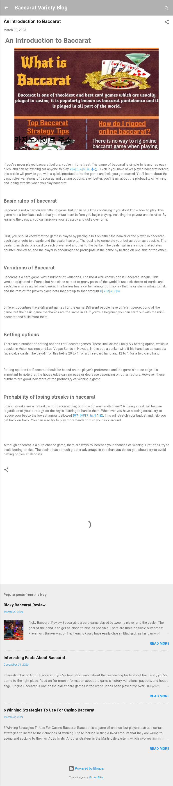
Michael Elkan (96, 777)
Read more (159, 643)
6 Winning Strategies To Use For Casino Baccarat (49, 710)
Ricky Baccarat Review (25, 605)
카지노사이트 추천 (84, 169)
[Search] (166, 9)
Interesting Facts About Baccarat (34, 657)
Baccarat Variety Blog (41, 8)
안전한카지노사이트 (88, 415)
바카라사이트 (110, 291)
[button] (166, 22)
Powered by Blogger (87, 768)
